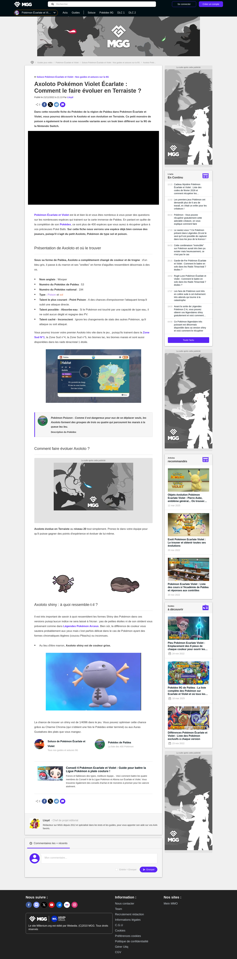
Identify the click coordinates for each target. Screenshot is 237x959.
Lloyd (70, 97)
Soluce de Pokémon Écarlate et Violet (66, 743)
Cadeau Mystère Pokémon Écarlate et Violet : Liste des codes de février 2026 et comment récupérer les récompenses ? (188, 189)
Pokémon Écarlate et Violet (67, 62)
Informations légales (128, 919)
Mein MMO (171, 903)
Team (118, 909)
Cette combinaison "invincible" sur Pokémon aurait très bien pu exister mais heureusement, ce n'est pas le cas (190, 250)
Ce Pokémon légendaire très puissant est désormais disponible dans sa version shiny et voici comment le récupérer (190, 326)
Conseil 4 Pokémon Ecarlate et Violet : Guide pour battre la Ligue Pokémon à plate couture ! (106, 769)
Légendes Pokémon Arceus (81, 626)
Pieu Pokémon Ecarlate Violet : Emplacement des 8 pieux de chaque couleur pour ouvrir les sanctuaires (186, 646)
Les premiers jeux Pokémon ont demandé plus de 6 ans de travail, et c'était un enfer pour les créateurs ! (190, 204)
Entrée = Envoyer (128, 869)
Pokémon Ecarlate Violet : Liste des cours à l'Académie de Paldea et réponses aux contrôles (188, 587)
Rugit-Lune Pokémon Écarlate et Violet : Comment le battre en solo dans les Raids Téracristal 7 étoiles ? (190, 280)
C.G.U (119, 925)
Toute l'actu (188, 340)
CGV (118, 952)
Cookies (120, 930)
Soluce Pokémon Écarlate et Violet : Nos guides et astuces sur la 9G (111, 62)
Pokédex (65, 224)
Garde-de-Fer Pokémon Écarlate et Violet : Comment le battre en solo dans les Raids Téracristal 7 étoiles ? (190, 265)
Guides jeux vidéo (44, 62)
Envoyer (148, 869)
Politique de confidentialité (131, 941)
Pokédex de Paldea (119, 742)
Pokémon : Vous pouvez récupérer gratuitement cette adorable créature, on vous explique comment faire (188, 219)
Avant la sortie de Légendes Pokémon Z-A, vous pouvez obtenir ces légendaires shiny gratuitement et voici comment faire (189, 311)
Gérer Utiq (121, 946)
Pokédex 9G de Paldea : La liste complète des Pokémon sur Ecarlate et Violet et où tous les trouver (187, 691)
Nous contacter (124, 903)
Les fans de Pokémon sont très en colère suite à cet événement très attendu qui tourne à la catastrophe (190, 295)
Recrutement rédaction (129, 914)
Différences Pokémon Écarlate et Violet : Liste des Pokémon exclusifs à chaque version (187, 735)
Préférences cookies (128, 936)
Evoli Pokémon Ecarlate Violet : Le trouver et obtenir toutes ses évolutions (187, 542)
